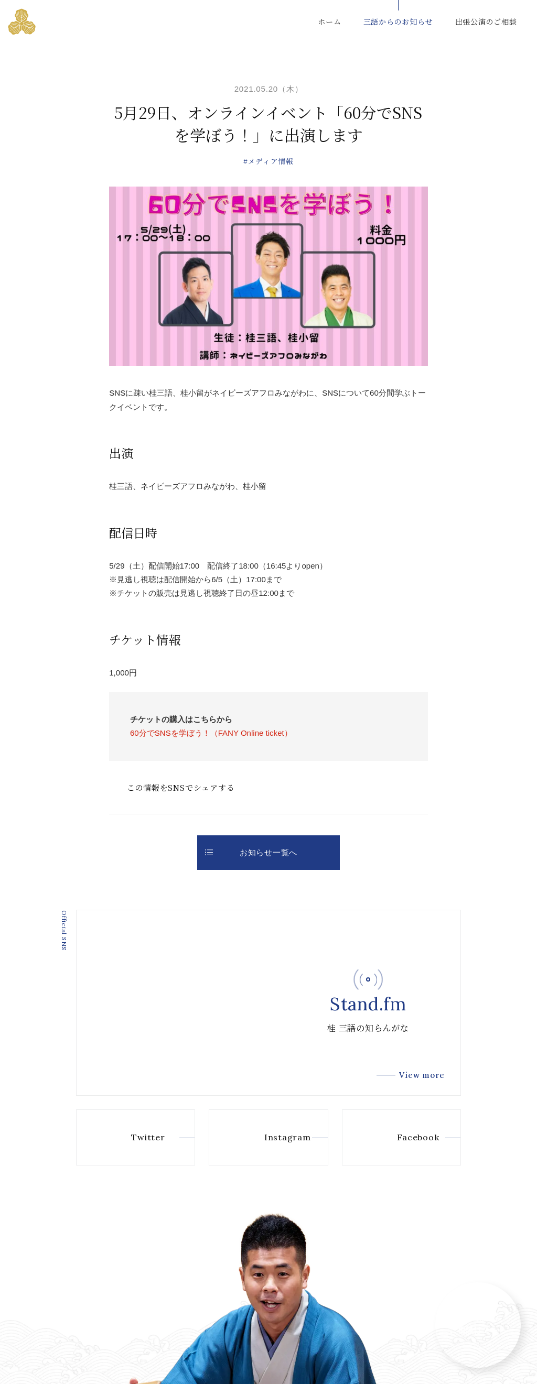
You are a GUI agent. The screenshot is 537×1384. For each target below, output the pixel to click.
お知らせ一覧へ (251, 852)
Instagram (270, 1137)
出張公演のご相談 (486, 21)
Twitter (131, 1137)
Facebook (401, 1137)
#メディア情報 (268, 161)
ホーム (329, 21)
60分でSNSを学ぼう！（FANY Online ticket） (211, 732)
